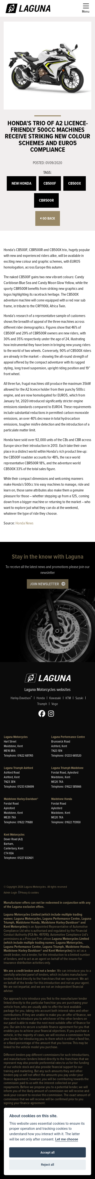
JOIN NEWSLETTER (44, 584)
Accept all (47, 1152)
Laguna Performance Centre (68, 737)
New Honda (21, 183)
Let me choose (66, 1139)
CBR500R (46, 200)
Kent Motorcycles (14, 834)
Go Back (47, 218)
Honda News (24, 523)
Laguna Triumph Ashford (18, 768)
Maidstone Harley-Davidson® (21, 799)
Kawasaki (55, 698)
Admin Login (10, 892)
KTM (68, 698)
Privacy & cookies (29, 892)
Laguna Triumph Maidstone (67, 768)
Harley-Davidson (21, 697)
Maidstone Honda (61, 799)
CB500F (50, 183)
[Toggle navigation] (85, 8)
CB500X (74, 183)
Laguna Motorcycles (16, 737)
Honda (41, 698)
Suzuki (79, 698)
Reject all (47, 1164)
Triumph (42, 703)
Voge (54, 703)
